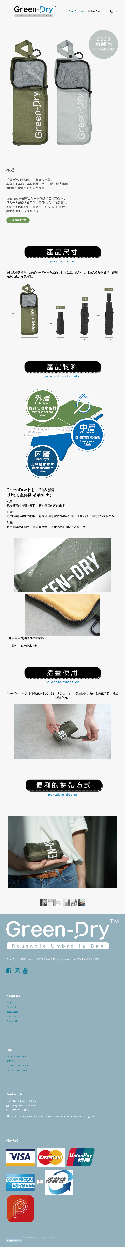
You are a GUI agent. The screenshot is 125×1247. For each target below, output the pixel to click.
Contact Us (12, 1021)
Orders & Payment (16, 1056)
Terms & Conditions (16, 1070)
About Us (11, 1016)
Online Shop (12, 1007)
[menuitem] (76, 11)
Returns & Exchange (17, 1065)
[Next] (108, 857)
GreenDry (11, 1002)
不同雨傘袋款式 (18, 220)
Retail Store (12, 1011)
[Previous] (16, 857)
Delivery (10, 1061)
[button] (105, 11)
